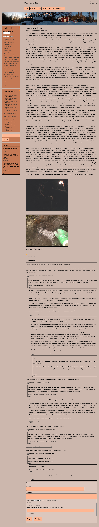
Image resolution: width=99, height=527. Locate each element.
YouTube (5, 171)
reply (28, 276)
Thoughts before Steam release (11, 57)
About (27, 8)
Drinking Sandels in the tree (10, 63)
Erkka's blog (60, 8)
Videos (44, 8)
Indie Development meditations (11, 61)
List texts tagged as (8, 31)
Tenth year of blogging (9, 72)
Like (27, 253)
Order (11, 35)
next (11, 78)
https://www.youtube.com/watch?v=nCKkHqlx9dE (39, 447)
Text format (30, 501)
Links (5, 86)
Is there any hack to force (10, 116)
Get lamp (6, 48)
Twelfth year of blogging (9, 53)
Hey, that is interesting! (9, 126)
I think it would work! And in (10, 107)
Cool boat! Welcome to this (10, 101)
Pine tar (6, 68)
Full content (5, 160)
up (26, 254)
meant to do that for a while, (10, 104)
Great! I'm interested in (9, 119)
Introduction (7, 84)
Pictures (51, 8)
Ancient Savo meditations (10, 70)
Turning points (7, 46)
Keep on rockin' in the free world (11, 76)
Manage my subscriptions (9, 151)
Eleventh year (7, 67)
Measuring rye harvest (9, 52)
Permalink (28, 275)
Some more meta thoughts (10, 65)
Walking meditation (8, 74)
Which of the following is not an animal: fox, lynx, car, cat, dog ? (45, 508)
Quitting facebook (8, 44)
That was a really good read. (10, 95)
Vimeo (4, 173)
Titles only (5, 158)
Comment (29, 492)
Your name (29, 486)
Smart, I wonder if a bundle (10, 110)
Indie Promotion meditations (10, 59)
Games (32, 8)
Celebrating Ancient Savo (10, 55)
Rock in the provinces (9, 42)
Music (39, 8)
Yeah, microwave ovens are (10, 129)
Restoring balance (8, 50)
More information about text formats (49, 501)
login (90, 3)
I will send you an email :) (10, 122)
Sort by (5, 35)
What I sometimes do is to (10, 113)
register (95, 3)
